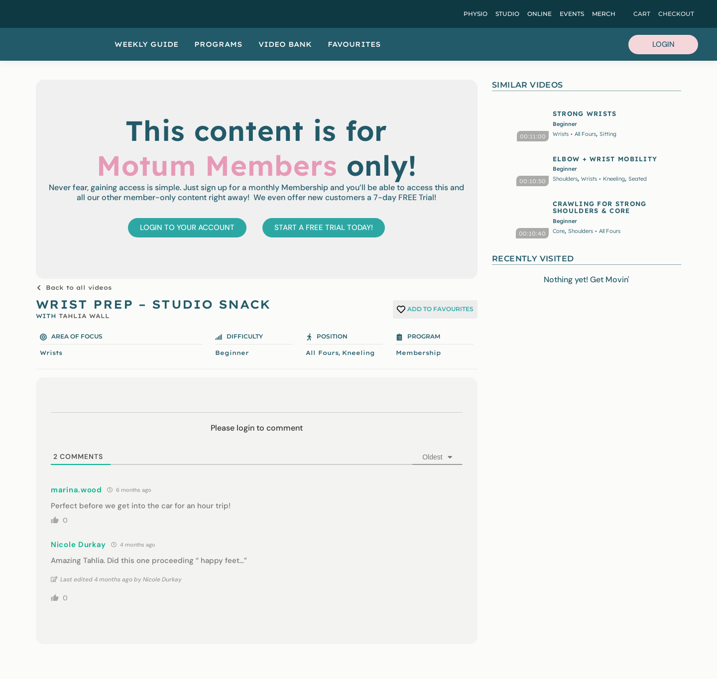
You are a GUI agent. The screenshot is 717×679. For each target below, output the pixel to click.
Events (572, 13)
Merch (603, 13)
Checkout (676, 13)
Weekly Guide (146, 44)
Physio (475, 13)
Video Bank (285, 44)
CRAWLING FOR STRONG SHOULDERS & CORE (600, 207)
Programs (218, 44)
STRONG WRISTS (585, 113)
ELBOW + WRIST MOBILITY (605, 159)
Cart (641, 13)
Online (539, 13)
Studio (507, 13)
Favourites (354, 44)
